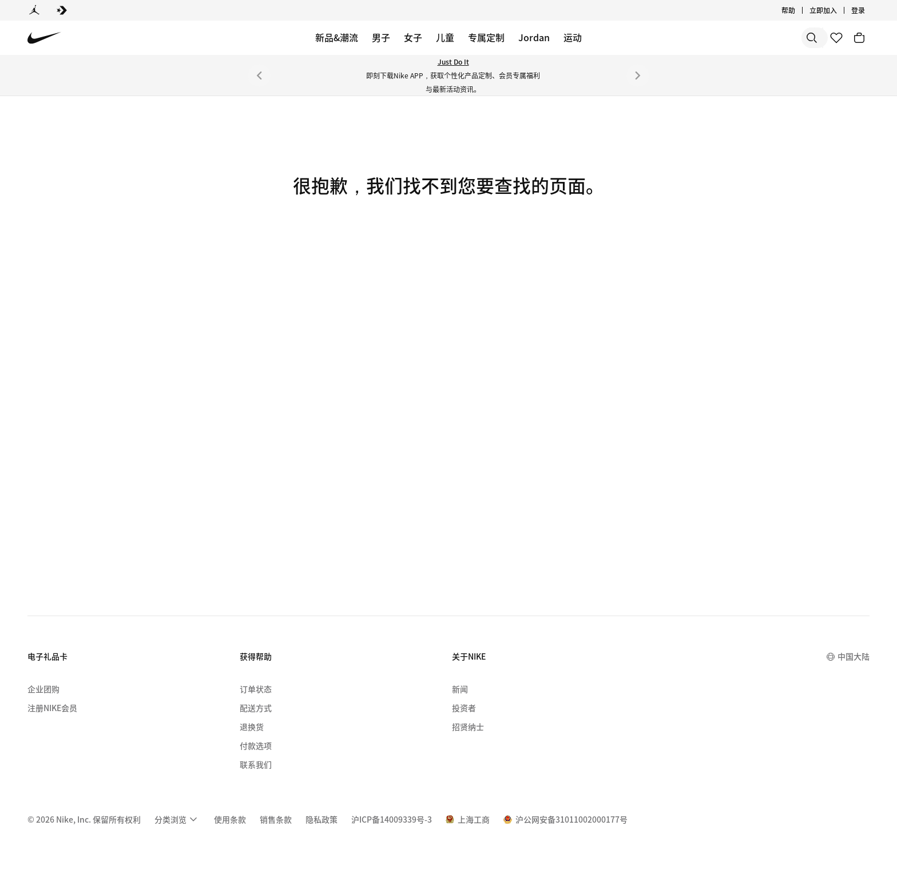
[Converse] (62, 10)
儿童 (445, 37)
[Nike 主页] (44, 38)
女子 (413, 37)
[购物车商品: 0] (859, 37)
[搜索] (731, 37)
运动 (572, 37)
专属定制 (486, 37)
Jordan (534, 37)
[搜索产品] (776, 37)
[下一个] (638, 75)
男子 (381, 37)
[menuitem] (177, 819)
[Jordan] (34, 10)
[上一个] (259, 75)
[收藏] (836, 37)
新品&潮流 (336, 37)
